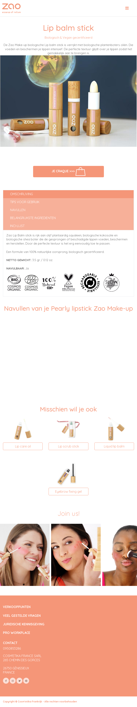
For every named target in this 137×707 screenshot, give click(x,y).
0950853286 (12, 648)
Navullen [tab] (17, 210)
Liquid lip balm (114, 446)
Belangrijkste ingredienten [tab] (33, 218)
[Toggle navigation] (127, 8)
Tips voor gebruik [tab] (24, 202)
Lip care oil (23, 446)
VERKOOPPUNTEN (17, 607)
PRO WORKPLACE (16, 633)
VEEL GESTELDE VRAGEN (22, 616)
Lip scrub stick (68, 446)
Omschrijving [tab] (21, 194)
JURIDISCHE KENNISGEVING (23, 624)
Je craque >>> (68, 171)
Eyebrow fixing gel (68, 492)
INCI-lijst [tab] (17, 226)
